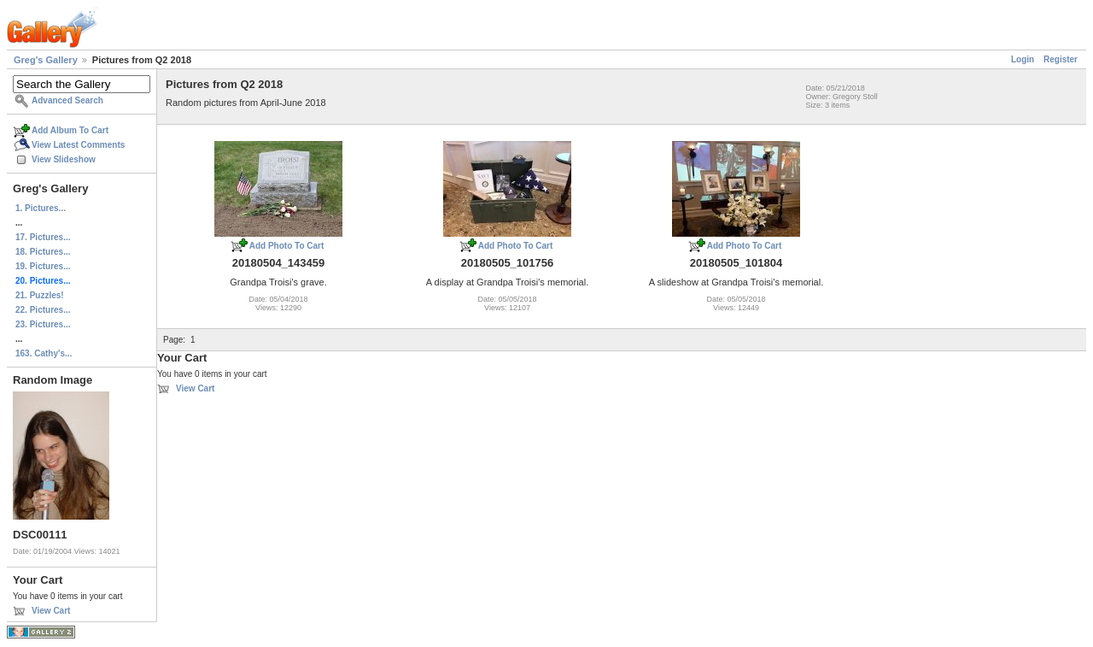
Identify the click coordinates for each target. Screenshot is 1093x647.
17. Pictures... (42, 237)
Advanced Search (67, 100)
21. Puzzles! (39, 295)
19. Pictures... (42, 266)
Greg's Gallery (46, 60)
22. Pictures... (42, 310)
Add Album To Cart (70, 130)
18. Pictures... (42, 251)
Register (1060, 59)
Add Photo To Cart (286, 245)
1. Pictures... (40, 208)
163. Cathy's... (43, 353)
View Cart (51, 610)
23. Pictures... (42, 324)
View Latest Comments (78, 145)
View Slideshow (64, 159)
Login (1022, 59)
